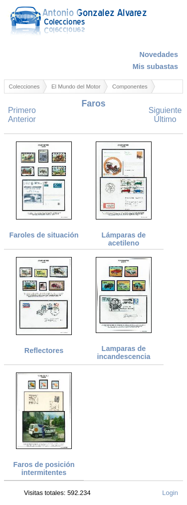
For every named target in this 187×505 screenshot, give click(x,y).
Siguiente (165, 110)
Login (170, 492)
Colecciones (24, 87)
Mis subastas (155, 66)
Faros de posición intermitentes (43, 468)
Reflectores (43, 350)
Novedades (158, 54)
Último (165, 119)
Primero (22, 110)
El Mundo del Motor (76, 87)
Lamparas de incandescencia (123, 352)
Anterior (22, 119)
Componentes (130, 87)
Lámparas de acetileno (124, 239)
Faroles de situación (43, 235)
